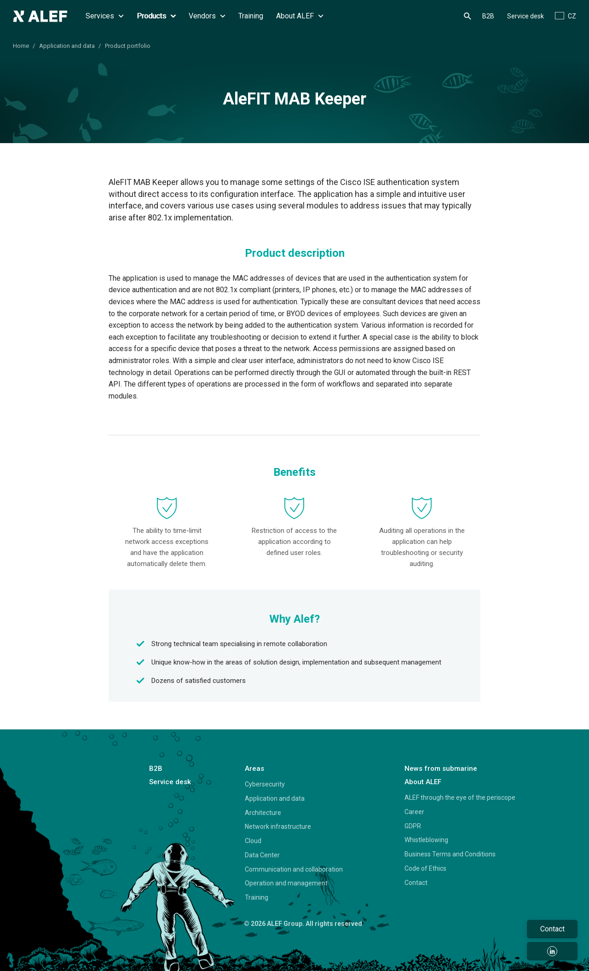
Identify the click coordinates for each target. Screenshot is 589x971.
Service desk (525, 16)
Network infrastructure (278, 826)
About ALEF (299, 16)
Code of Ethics (425, 868)
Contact (415, 882)
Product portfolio (127, 45)
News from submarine (440, 768)
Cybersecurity (265, 784)
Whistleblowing (426, 840)
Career (414, 811)
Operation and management (286, 883)
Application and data (67, 45)
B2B (488, 16)
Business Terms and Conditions (450, 854)
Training (250, 16)
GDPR (412, 826)
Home (21, 45)
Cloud (253, 840)
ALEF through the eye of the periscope (459, 797)
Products (156, 16)
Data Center (262, 855)
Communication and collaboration (294, 869)
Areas (254, 768)
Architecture (263, 812)
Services (105, 16)
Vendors (207, 16)
